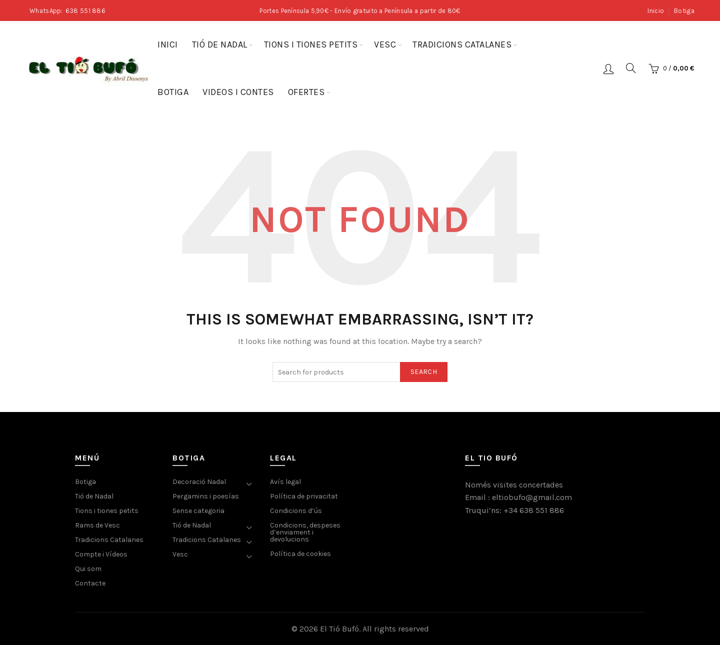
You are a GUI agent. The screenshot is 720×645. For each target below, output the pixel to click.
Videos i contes (238, 92)
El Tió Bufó (339, 629)
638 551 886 (86, 10)
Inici (168, 44)
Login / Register (608, 68)
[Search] (631, 68)
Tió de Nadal (220, 44)
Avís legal (285, 482)
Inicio (656, 10)
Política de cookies (300, 554)
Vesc (385, 44)
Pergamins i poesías (205, 496)
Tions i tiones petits (311, 44)
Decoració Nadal (199, 482)
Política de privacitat (304, 496)
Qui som (88, 568)
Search (423, 372)
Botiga (684, 10)
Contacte (90, 583)
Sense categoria (198, 510)
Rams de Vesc (97, 525)
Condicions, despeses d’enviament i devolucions (305, 532)
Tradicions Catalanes (462, 44)
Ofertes (306, 92)
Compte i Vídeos (101, 554)
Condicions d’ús (296, 510)
